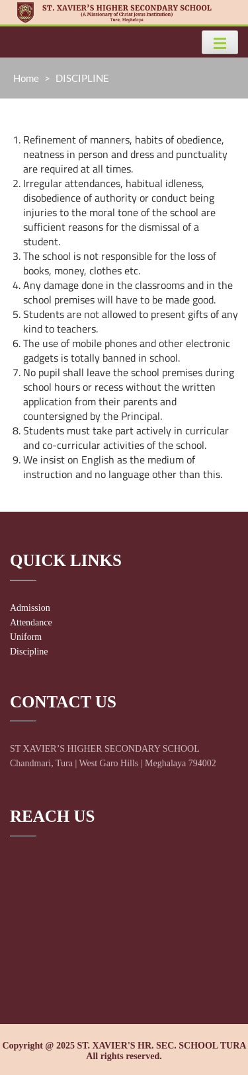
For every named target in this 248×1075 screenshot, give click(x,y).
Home (26, 78)
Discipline (29, 652)
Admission (30, 608)
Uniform (26, 637)
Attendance (31, 622)
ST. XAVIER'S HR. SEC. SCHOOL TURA (161, 1046)
